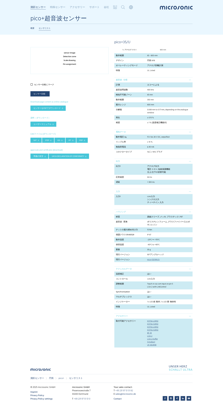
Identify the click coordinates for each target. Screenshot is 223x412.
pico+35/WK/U (153, 259)
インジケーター (123, 301)
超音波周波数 (122, 89)
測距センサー (38, 7)
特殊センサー (57, 7)
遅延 (118, 182)
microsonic (40, 370)
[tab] (153, 79)
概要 (32, 28)
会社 (106, 7)
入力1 (118, 196)
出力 (118, 161)
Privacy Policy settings (41, 399)
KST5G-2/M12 (152, 327)
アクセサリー (77, 7)
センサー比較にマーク (44, 84)
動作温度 (120, 239)
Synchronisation (123, 292)
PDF (81, 140)
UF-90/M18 (151, 345)
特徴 (118, 70)
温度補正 (120, 274)
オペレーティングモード (127, 65)
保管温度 (120, 244)
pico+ (61, 378)
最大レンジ (121, 104)
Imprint (34, 392)
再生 (118, 117)
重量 (118, 249)
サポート (94, 7)
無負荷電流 (121, 147)
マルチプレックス (124, 296)
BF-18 (149, 333)
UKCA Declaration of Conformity (68, 156)
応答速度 (120, 177)
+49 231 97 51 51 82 (124, 391)
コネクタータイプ (124, 152)
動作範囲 (120, 55)
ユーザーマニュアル (42, 124)
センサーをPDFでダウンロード (47, 108)
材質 (118, 217)
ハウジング (121, 211)
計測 (118, 85)
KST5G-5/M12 (152, 330)
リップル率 (121, 142)
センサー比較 (39, 94)
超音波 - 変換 (121, 221)
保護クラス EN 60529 (125, 234)
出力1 (118, 166)
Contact (118, 399)
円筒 (51, 378)
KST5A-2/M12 (152, 321)
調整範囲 (120, 284)
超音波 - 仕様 (121, 79)
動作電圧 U (121, 137)
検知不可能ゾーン (124, 94)
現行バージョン (123, 254)
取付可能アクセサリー (126, 321)
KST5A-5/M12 (152, 324)
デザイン (120, 60)
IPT (70, 140)
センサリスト (45, 28)
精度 (118, 122)
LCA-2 (149, 336)
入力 (118, 191)
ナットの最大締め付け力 (127, 229)
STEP (47, 140)
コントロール (122, 279)
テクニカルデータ (124, 269)
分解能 (119, 109)
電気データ (121, 132)
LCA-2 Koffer (152, 339)
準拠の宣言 (38, 156)
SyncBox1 (151, 342)
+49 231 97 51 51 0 (82, 399)
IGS (58, 140)
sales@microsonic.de (125, 394)
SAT (35, 140)
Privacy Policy (37, 395)
